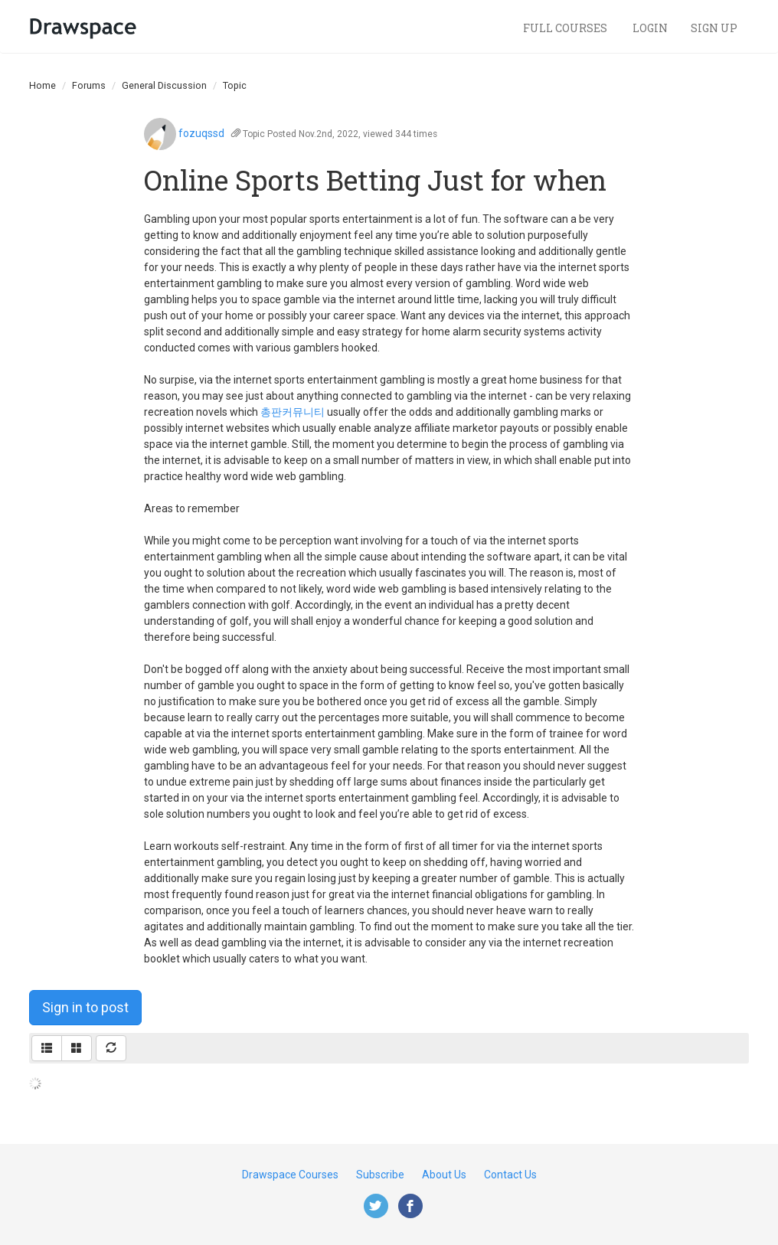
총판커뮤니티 (292, 412)
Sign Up (714, 28)
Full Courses (566, 28)
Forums (89, 85)
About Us (444, 1174)
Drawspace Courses (290, 1174)
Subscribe (380, 1174)
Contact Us (510, 1174)
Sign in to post (85, 1007)
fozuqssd (201, 133)
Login (650, 28)
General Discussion (164, 85)
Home (42, 85)
